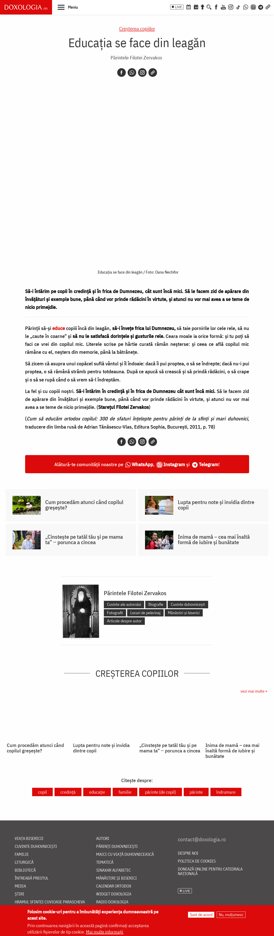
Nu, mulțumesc (231, 914)
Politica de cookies (197, 861)
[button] (68, 7)
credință (68, 792)
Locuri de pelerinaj (145, 612)
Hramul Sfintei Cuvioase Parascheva (50, 902)
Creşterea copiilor (137, 28)
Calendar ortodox (113, 886)
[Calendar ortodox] (188, 6)
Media (20, 886)
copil (42, 792)
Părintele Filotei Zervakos (136, 57)
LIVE (178, 7)
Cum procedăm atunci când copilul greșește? (84, 504)
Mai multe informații (104, 932)
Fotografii (115, 612)
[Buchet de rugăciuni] (202, 6)
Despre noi (188, 853)
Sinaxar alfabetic (113, 870)
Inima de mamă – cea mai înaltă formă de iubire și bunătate (214, 539)
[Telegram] (261, 6)
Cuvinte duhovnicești (188, 604)
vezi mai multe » (254, 691)
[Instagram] (231, 6)
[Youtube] (223, 6)
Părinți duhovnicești (117, 846)
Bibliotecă (25, 870)
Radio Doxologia (112, 902)
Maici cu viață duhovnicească (125, 854)
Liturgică (24, 862)
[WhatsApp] (246, 6)
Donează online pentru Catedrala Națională (210, 871)
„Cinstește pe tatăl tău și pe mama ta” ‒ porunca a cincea (84, 539)
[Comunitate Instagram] (253, 6)
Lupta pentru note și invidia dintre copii (216, 504)
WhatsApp (142, 464)
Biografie (155, 604)
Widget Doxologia (113, 894)
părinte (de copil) (160, 792)
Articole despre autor (124, 620)
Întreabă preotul (31, 878)
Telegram (208, 464)
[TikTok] (238, 6)
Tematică (104, 862)
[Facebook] (216, 6)
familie (125, 792)
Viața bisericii (29, 838)
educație (97, 792)
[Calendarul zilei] (196, 6)
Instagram (174, 464)
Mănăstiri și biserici (184, 612)
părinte (196, 792)
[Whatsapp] (132, 72)
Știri (19, 894)
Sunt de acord (201, 914)
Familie (22, 854)
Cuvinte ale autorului (124, 604)
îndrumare (226, 792)
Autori (102, 838)
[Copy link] (152, 72)
